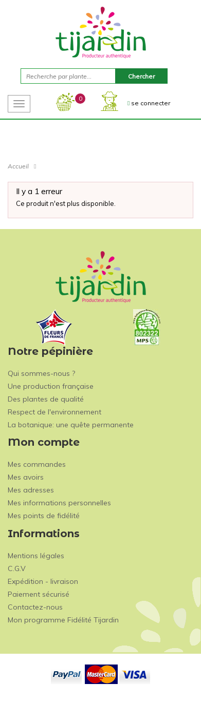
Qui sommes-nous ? (41, 373)
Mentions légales (36, 555)
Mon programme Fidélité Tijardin (63, 619)
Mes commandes (37, 464)
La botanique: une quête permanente (71, 424)
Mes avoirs (26, 477)
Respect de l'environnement (54, 411)
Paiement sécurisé (38, 594)
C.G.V (17, 568)
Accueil (18, 166)
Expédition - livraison (43, 581)
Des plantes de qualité (46, 399)
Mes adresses (31, 490)
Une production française (51, 386)
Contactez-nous (35, 607)
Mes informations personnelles (59, 502)
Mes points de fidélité (44, 515)
